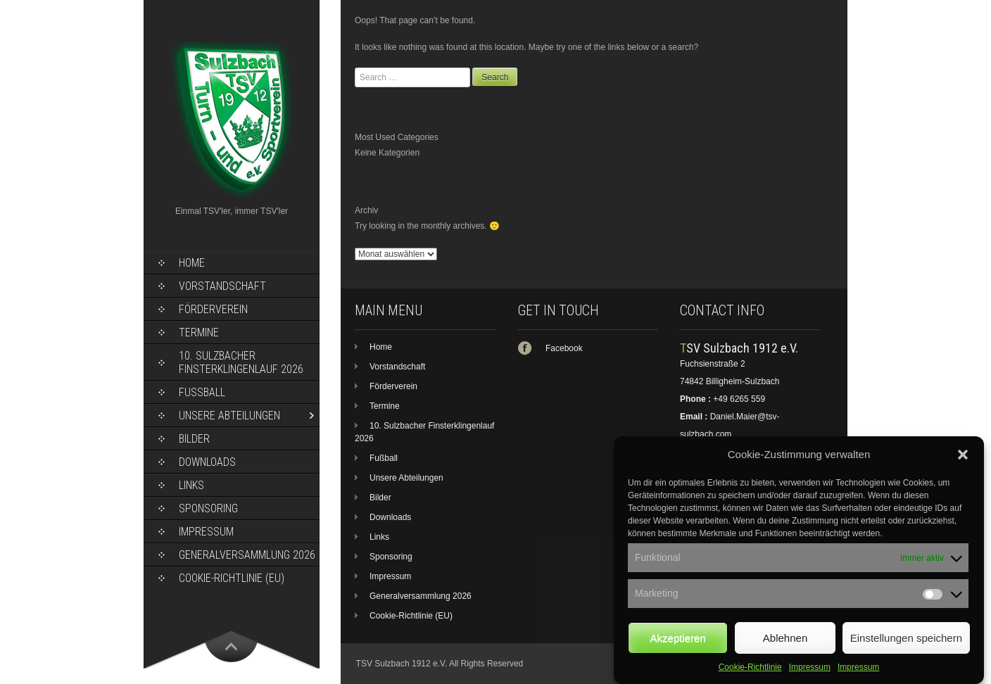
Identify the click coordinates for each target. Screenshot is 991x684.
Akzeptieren (678, 648)
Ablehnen (785, 648)
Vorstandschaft (222, 286)
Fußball (202, 392)
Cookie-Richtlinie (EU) (231, 578)
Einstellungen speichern (906, 648)
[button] (963, 464)
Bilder (194, 438)
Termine (199, 332)
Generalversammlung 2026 (247, 555)
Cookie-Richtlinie (750, 677)
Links (191, 485)
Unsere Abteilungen (229, 415)
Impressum (810, 677)
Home (192, 263)
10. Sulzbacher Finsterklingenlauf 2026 (241, 362)
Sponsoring (208, 508)
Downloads (207, 462)
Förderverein (213, 309)
